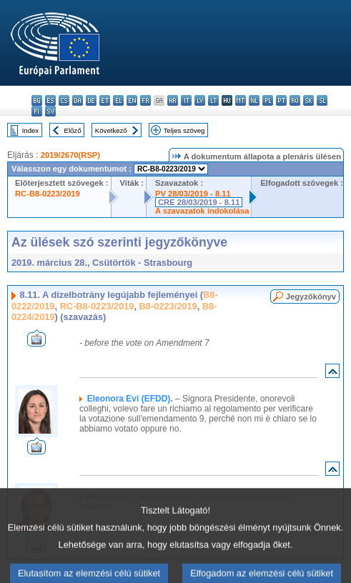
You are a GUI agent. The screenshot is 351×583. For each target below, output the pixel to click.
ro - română (295, 100)
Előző (72, 130)
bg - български (36, 100)
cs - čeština (64, 100)
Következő (111, 130)
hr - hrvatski (172, 100)
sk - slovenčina (308, 100)
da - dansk (77, 100)
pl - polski (267, 100)
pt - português (281, 100)
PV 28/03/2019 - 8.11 (193, 193)
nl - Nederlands (254, 100)
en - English (132, 100)
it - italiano (186, 100)
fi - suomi (36, 111)
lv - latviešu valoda (199, 100)
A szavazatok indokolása (202, 210)
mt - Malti (240, 100)
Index (30, 130)
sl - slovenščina (322, 100)
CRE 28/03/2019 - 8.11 (198, 202)
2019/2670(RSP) (70, 155)
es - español (50, 100)
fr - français (145, 100)
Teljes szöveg (184, 130)
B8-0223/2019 (168, 306)
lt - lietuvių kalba (213, 100)
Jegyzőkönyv (311, 296)
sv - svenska (50, 111)
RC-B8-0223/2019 (47, 193)
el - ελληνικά (118, 100)
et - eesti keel (104, 100)
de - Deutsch (91, 100)
